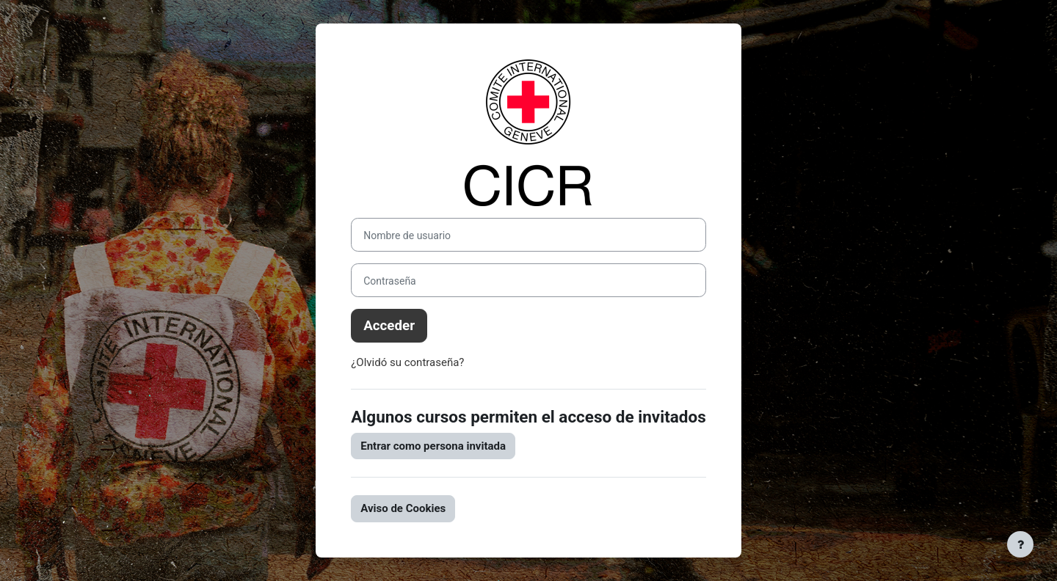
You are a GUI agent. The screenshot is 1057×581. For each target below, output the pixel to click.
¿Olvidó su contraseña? (407, 362)
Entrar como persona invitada (433, 446)
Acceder (389, 326)
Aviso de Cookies (403, 508)
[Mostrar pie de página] (1020, 544)
